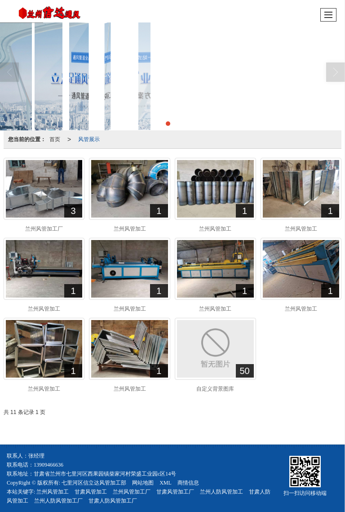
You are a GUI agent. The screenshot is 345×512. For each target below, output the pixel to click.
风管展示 (89, 139)
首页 (54, 139)
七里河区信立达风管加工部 (94, 483)
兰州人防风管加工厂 (58, 501)
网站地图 (143, 483)
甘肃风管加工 (91, 492)
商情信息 (188, 483)
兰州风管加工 (52, 492)
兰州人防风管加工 (221, 492)
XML (165, 483)
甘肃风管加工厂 (175, 492)
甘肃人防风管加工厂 (112, 501)
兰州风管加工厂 (131, 492)
